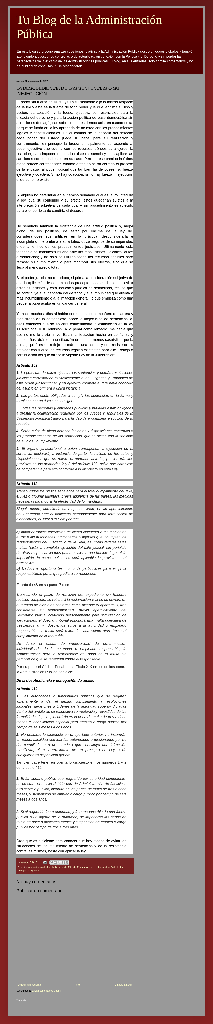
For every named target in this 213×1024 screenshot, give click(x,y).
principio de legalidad (28, 870)
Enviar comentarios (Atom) (46, 990)
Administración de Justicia (41, 867)
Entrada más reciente (29, 984)
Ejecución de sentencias (89, 867)
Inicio (78, 984)
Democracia (61, 867)
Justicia (106, 867)
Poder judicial (117, 867)
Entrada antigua (123, 984)
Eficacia (72, 867)
